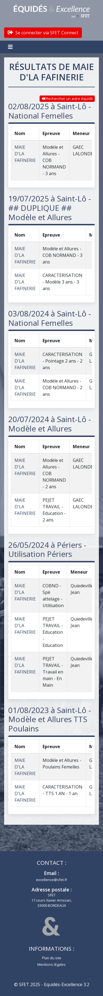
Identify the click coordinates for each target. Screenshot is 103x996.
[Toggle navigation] (11, 47)
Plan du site (51, 957)
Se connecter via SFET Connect (43, 33)
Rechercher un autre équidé (67, 98)
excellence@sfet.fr (51, 879)
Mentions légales (51, 964)
